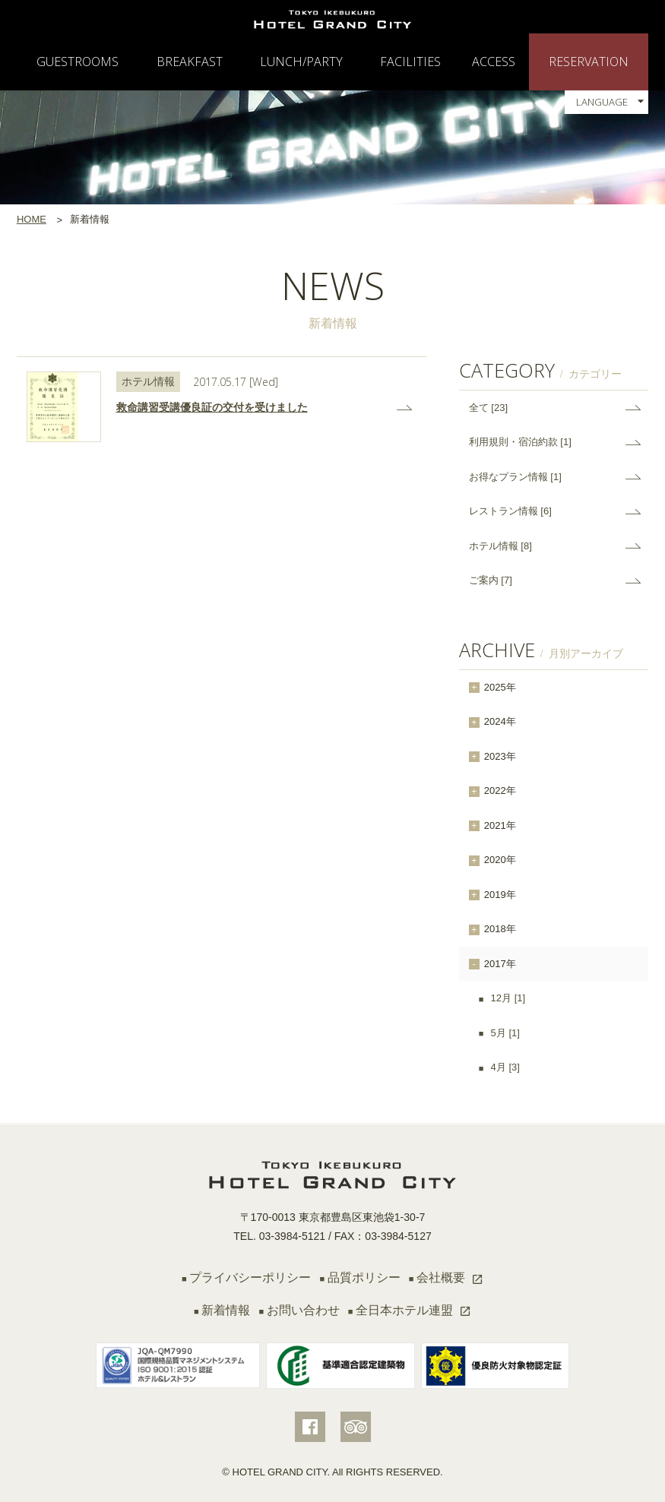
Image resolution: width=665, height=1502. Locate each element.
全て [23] (488, 407)
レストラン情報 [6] (510, 511)
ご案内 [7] (490, 580)
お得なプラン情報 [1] (515, 476)
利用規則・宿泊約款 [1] (520, 441)
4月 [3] (504, 1067)
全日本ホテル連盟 (404, 1310)
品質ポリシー (364, 1277)
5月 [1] (504, 1033)
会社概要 (440, 1277)
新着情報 (225, 1310)
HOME (31, 219)
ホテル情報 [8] (500, 546)
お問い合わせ (303, 1310)
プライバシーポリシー (250, 1277)
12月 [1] (506, 998)
